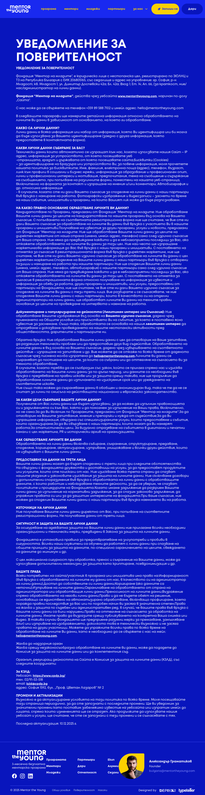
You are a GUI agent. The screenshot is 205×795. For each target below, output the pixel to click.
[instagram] (22, 776)
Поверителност (84, 790)
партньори (116, 9)
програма (48, 9)
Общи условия (61, 790)
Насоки (102, 790)
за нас (138, 9)
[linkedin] (30, 776)
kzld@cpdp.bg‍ (36, 684)
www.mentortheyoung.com (137, 96)
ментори (71, 9)
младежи (93, 9)
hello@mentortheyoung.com (114, 356)
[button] (140, 9)
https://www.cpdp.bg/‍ (49, 676)
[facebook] (14, 776)
